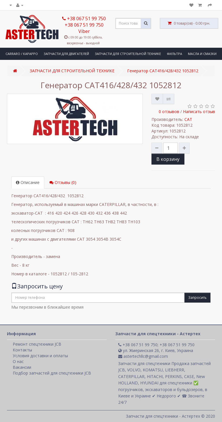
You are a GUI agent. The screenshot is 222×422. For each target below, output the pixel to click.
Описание (28, 182)
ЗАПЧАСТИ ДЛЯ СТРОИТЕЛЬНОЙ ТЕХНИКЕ (128, 53)
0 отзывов (169, 111)
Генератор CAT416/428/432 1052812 (162, 70)
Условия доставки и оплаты (40, 355)
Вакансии (22, 367)
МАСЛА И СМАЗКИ (202, 53)
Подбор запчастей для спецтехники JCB (52, 373)
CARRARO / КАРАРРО (21, 53)
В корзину (168, 159)
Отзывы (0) (62, 182)
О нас (18, 361)
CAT (188, 119)
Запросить (197, 297)
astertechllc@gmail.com (143, 356)
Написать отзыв (199, 111)
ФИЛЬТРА (174, 53)
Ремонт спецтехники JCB (37, 344)
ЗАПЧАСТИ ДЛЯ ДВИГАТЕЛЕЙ (66, 53)
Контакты (22, 350)
